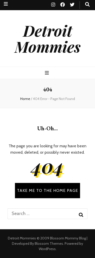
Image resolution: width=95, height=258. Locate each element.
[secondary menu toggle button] (6, 4)
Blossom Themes (49, 243)
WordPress (47, 249)
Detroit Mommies (48, 38)
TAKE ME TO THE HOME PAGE (47, 190)
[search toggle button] (87, 4)
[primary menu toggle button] (47, 72)
